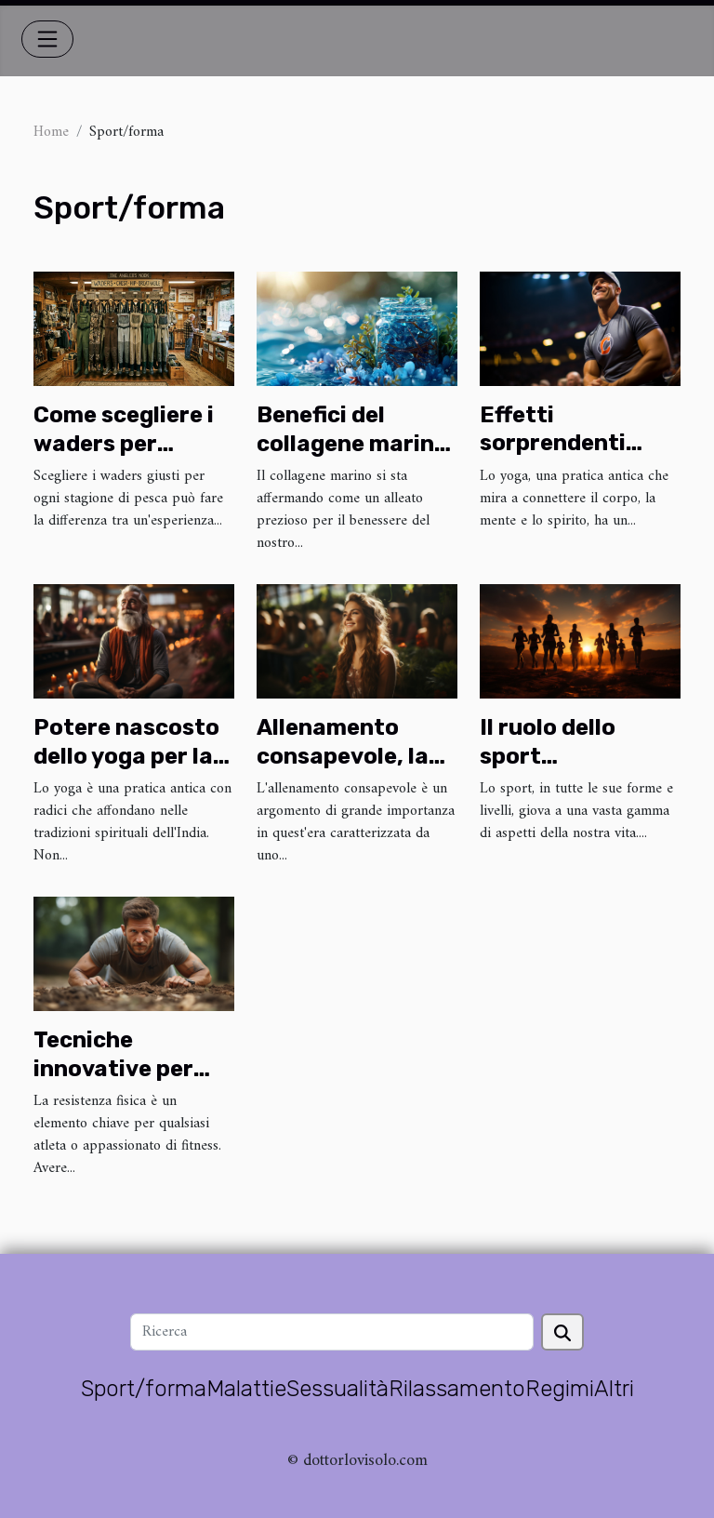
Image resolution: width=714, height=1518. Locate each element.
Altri (614, 1389)
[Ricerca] (331, 1332)
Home (51, 132)
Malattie (246, 1389)
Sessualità (337, 1389)
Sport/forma (143, 1389)
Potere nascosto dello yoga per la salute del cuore (126, 755)
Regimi (559, 1389)
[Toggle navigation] (47, 39)
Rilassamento (457, 1389)
